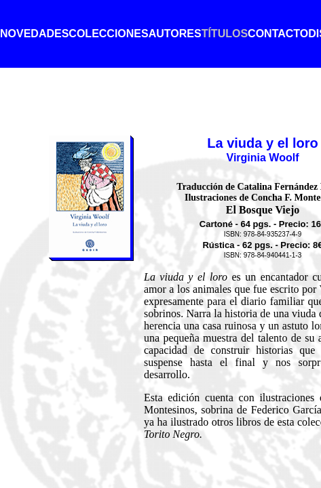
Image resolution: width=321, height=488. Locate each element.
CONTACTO (278, 33)
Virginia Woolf (263, 157)
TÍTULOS (225, 33)
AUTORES (175, 33)
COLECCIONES (108, 33)
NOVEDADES (34, 33)
